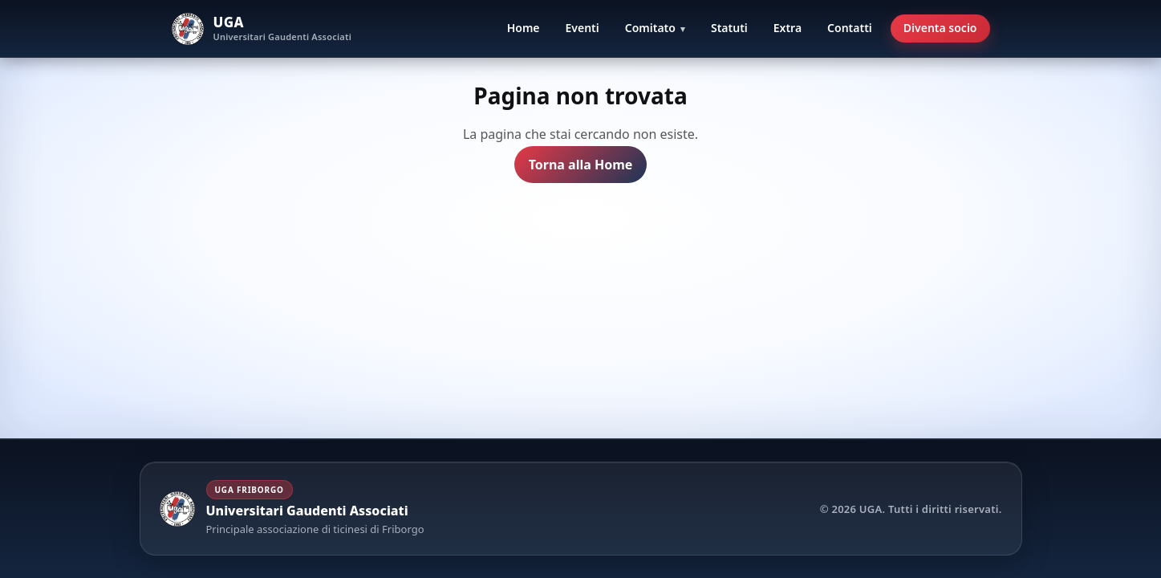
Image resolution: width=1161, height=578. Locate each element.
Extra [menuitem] (787, 27)
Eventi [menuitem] (582, 27)
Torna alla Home (581, 165)
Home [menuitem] (523, 27)
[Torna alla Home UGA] (292, 508)
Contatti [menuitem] (849, 27)
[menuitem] (655, 28)
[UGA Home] (261, 29)
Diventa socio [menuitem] (940, 27)
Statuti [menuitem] (729, 27)
